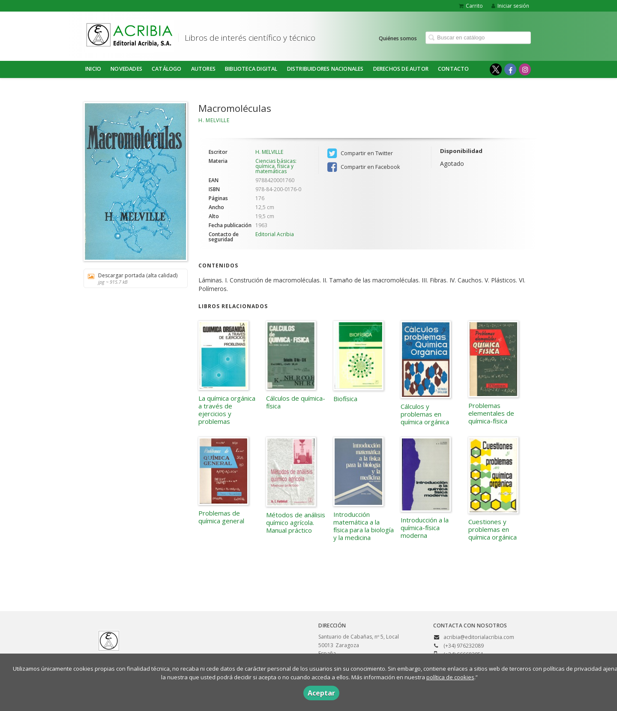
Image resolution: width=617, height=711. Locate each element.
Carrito (471, 5)
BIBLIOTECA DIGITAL (251, 68)
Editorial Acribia (274, 234)
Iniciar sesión (510, 5)
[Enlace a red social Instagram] (525, 69)
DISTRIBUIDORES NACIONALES (325, 68)
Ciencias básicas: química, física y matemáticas (276, 166)
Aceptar (321, 693)
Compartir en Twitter (360, 153)
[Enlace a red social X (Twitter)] (496, 69)
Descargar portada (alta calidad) (132, 278)
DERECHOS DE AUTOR (400, 68)
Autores (203, 68)
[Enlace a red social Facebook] (510, 69)
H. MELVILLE (214, 120)
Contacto (453, 68)
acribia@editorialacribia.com (478, 637)
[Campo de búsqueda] (478, 37)
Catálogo (167, 68)
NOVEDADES (126, 68)
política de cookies (450, 677)
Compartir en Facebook (363, 167)
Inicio (93, 68)
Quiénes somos (398, 38)
